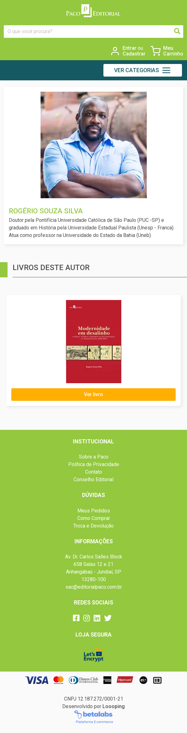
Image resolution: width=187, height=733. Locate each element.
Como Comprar (93, 518)
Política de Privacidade (93, 464)
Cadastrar (134, 54)
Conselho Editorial (93, 479)
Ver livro (93, 394)
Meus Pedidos (93, 511)
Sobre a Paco (93, 457)
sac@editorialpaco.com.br (93, 587)
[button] (142, 70)
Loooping (113, 706)
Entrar (133, 48)
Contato (93, 472)
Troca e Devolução (93, 526)
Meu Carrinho (173, 50)
